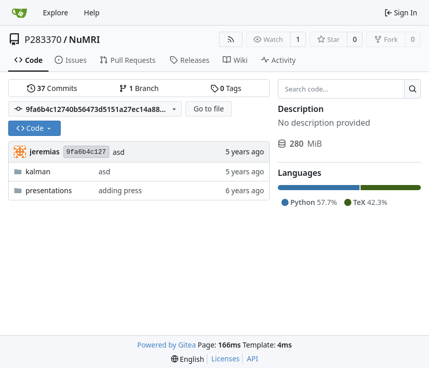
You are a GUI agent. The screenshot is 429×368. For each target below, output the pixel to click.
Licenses (225, 358)
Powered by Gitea (166, 345)
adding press (120, 190)
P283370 (43, 39)
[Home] (19, 13)
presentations (49, 190)
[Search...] (412, 89)
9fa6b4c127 (86, 152)
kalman (38, 171)
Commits (52, 88)
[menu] (187, 359)
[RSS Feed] (231, 39)
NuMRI (84, 39)
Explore (55, 12)
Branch (139, 88)
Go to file (209, 108)
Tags (226, 88)
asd (119, 152)
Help (92, 12)
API (252, 358)
